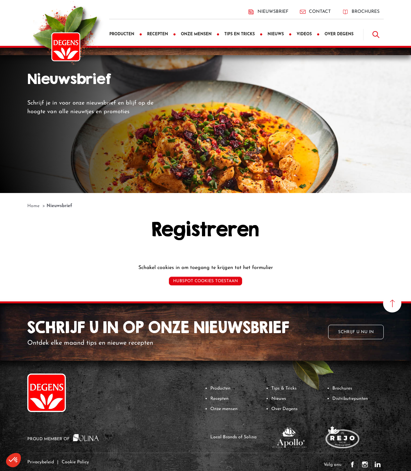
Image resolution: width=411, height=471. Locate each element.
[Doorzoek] (376, 34)
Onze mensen (224, 409)
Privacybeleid (40, 462)
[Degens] (66, 47)
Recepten (219, 398)
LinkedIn (377, 464)
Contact (315, 11)
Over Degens (284, 409)
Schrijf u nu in (356, 332)
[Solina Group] (86, 437)
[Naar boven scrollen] (392, 303)
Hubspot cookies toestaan (205, 281)
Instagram (365, 464)
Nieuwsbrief (268, 12)
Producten (220, 388)
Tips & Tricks (284, 388)
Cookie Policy (75, 462)
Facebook (352, 464)
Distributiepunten (350, 398)
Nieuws (278, 398)
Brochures (361, 11)
